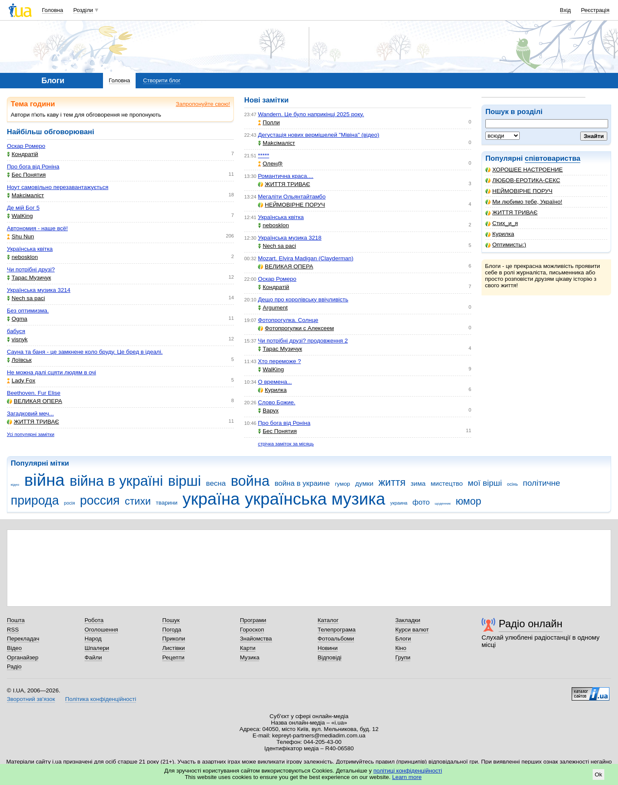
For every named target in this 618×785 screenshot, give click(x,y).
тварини (167, 502)
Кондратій (22, 154)
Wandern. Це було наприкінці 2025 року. (311, 114)
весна (216, 483)
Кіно (400, 648)
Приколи (173, 638)
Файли (93, 657)
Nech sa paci (26, 298)
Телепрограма (337, 629)
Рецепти (173, 657)
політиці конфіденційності (407, 770)
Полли (269, 122)
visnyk (17, 339)
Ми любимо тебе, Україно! (523, 202)
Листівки (173, 648)
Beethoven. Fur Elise (34, 393)
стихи (138, 501)
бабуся (16, 331)
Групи (402, 657)
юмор (469, 501)
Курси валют (412, 629)
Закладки (407, 620)
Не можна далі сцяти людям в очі (51, 372)
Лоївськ (19, 360)
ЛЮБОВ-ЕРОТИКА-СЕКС (522, 180)
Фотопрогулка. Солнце (288, 320)
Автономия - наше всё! (37, 228)
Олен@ (270, 163)
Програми (253, 620)
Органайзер (22, 657)
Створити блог (161, 80)
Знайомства (256, 638)
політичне (541, 482)
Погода (171, 629)
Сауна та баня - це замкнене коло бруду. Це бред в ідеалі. (85, 352)
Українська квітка (30, 249)
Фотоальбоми (336, 638)
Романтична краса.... (285, 176)
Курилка (499, 234)
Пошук (171, 620)
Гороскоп (252, 629)
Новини (328, 648)
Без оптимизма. (28, 310)
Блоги (403, 638)
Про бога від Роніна (33, 166)
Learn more (407, 777)
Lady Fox (21, 380)
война (250, 481)
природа (35, 500)
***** (263, 155)
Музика (249, 657)
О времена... (275, 382)
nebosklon (22, 257)
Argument (273, 307)
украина (398, 502)
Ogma (17, 319)
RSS (13, 629)
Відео (14, 648)
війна (44, 480)
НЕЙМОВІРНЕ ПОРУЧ (518, 191)
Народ (93, 638)
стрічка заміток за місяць (286, 443)
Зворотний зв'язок (31, 699)
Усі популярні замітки (31, 434)
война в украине (302, 483)
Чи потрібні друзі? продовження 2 (303, 340)
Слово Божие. (276, 402)
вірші (184, 481)
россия (100, 500)
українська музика (315, 499)
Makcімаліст (25, 195)
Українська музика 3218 (289, 238)
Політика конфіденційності (100, 699)
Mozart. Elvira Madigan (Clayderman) (306, 258)
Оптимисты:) (505, 244)
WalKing (20, 216)
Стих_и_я (501, 223)
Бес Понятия (26, 174)
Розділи (83, 10)
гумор (342, 484)
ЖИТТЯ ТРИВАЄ (511, 212)
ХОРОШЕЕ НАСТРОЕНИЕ (524, 169)
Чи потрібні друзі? (31, 269)
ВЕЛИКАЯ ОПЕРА (34, 401)
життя (392, 482)
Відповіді (330, 657)
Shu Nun (20, 236)
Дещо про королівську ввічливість (303, 299)
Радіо (14, 666)
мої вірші (485, 482)
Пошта (15, 620)
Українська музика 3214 (38, 290)
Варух (268, 410)
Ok (598, 774)
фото (421, 502)
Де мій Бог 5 (23, 208)
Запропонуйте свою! (203, 104)
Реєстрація (595, 10)
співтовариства (553, 158)
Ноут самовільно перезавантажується (57, 187)
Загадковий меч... (30, 413)
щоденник (443, 503)
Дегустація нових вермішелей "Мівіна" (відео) (318, 135)
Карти (247, 648)
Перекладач (23, 638)
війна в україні (116, 481)
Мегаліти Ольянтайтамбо (292, 196)
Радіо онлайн (531, 623)
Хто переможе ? (279, 361)
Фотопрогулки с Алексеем (296, 328)
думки (364, 483)
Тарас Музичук (29, 277)
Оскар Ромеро (26, 146)
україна (210, 499)
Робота (94, 620)
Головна (52, 10)
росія (69, 502)
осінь (512, 484)
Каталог (328, 620)
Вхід (565, 10)
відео (15, 485)
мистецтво (446, 483)
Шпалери (97, 648)
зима (418, 483)
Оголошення (101, 629)
